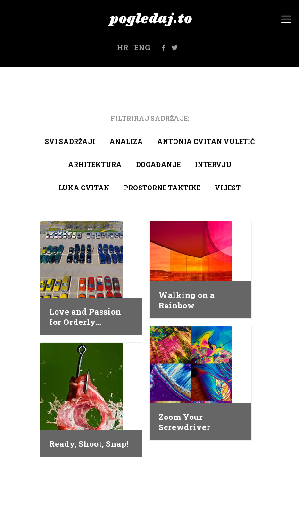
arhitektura (95, 164)
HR (122, 47)
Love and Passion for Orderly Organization (85, 317)
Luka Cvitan (83, 187)
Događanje (158, 164)
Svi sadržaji (70, 141)
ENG (142, 47)
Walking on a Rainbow (186, 300)
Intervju (213, 164)
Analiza (126, 141)
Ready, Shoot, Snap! (88, 444)
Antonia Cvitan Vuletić (206, 141)
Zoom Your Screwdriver (184, 422)
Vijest (228, 187)
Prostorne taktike (162, 187)
